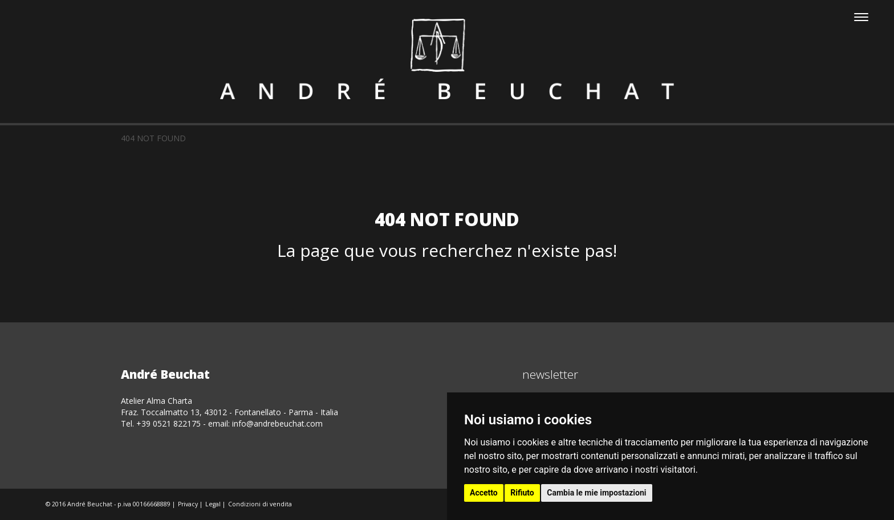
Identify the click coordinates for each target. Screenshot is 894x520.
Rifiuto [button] (522, 492)
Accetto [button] (484, 492)
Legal (213, 504)
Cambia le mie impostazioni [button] (596, 492)
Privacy (188, 504)
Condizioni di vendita (260, 504)
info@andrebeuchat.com (277, 423)
